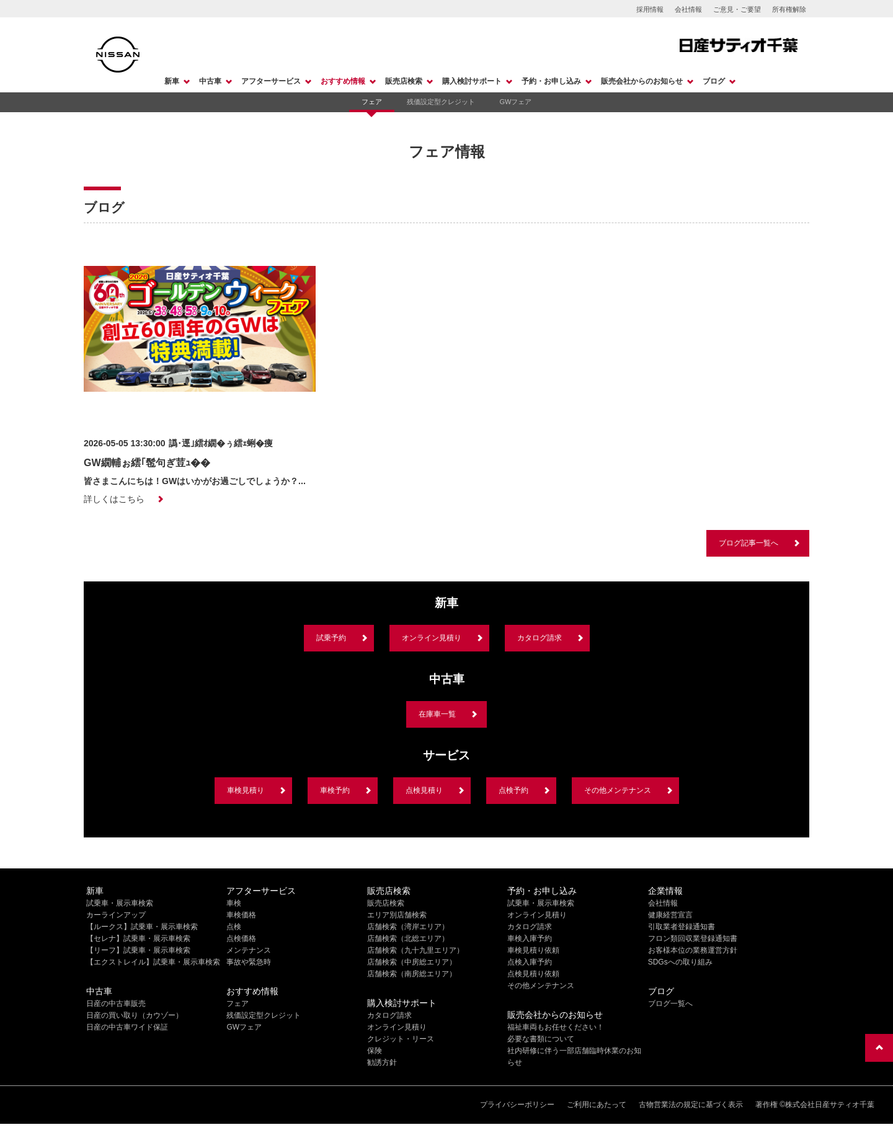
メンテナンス (248, 950)
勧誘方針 (382, 1062)
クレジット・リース (400, 1039)
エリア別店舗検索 (397, 915)
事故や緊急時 (248, 962)
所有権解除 (789, 9)
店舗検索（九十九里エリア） (415, 950)
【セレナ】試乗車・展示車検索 (138, 938)
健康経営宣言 (670, 915)
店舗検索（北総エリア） (408, 938)
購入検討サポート (472, 81)
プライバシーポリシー (517, 1104)
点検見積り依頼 (533, 973)
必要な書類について (540, 1039)
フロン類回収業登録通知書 (692, 938)
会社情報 (688, 9)
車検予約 (335, 790)
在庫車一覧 (437, 714)
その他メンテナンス (617, 790)
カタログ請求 (539, 637)
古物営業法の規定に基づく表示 (691, 1104)
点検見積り (424, 790)
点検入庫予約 (529, 962)
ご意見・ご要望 (737, 9)
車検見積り (245, 790)
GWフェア (516, 101)
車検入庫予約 (529, 938)
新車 (171, 81)
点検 (233, 926)
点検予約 (513, 790)
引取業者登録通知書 (681, 926)
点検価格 (241, 938)
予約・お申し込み (551, 81)
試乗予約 (331, 637)
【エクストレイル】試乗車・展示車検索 (153, 962)
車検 (233, 903)
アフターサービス (271, 81)
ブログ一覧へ (670, 1003)
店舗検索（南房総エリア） (411, 973)
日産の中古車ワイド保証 (127, 1027)
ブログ (714, 81)
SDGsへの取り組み (680, 962)
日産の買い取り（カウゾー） (134, 1015)
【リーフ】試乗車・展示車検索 (138, 950)
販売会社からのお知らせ (642, 81)
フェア (372, 101)
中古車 (210, 81)
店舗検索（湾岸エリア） (408, 926)
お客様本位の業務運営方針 (692, 950)
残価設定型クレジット (441, 101)
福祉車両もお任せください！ (555, 1027)
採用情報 (650, 9)
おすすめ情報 (343, 81)
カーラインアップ (116, 915)
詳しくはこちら (114, 499)
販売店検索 (403, 81)
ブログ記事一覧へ (748, 543)
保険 (374, 1050)
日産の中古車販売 (116, 1003)
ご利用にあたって (596, 1104)
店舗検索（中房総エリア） (411, 962)
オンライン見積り (431, 637)
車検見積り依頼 (533, 950)
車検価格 (241, 915)
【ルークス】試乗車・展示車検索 (142, 926)
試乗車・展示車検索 (119, 903)
